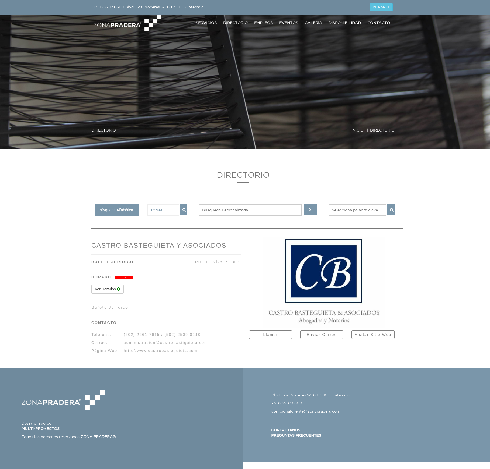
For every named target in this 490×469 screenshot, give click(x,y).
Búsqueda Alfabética (116, 210)
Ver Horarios (107, 289)
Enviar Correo (322, 334)
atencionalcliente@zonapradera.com (305, 411)
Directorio (235, 23)
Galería (313, 23)
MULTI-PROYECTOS (41, 429)
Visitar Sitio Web (373, 334)
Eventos (288, 23)
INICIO (357, 130)
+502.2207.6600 (109, 7)
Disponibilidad (345, 23)
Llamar (270, 334)
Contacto (378, 23)
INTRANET (381, 7)
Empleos (263, 23)
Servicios (206, 23)
